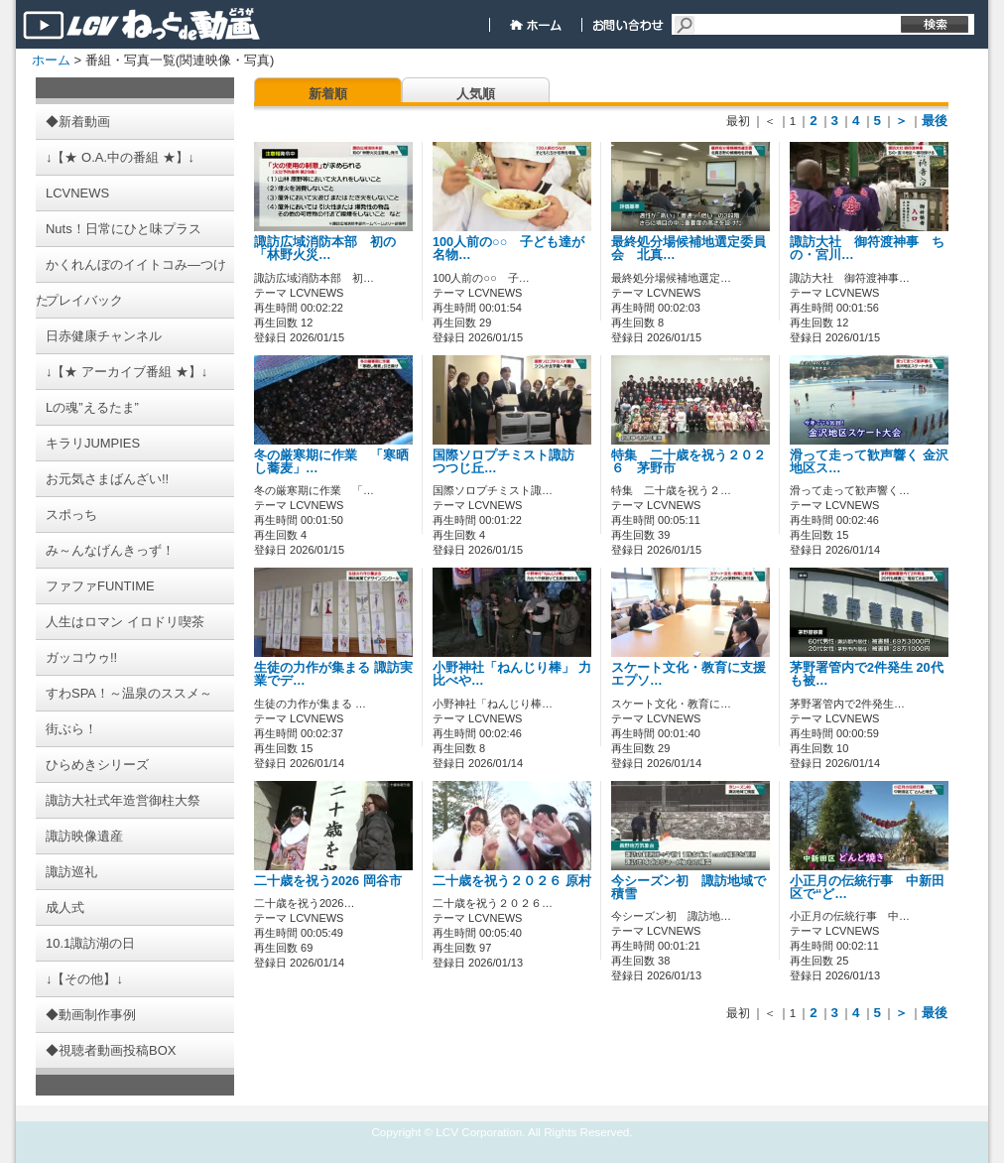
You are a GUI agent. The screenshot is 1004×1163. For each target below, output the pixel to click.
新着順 (328, 93)
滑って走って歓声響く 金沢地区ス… (869, 462)
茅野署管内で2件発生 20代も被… (866, 674)
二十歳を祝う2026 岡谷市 (328, 881)
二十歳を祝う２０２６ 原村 (525, 881)
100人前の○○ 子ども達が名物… (508, 248)
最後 (934, 120)
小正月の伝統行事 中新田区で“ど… (867, 887)
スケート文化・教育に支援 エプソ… (688, 674)
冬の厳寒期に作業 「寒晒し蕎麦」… (331, 462)
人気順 (475, 93)
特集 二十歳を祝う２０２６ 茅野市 (688, 462)
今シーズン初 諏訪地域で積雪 (688, 887)
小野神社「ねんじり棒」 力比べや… (512, 674)
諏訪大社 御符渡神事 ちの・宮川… (867, 248)
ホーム (51, 60)
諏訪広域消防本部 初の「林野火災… (325, 248)
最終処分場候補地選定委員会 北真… (688, 248)
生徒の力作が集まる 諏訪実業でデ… (333, 674)
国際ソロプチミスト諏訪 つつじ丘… (510, 462)
